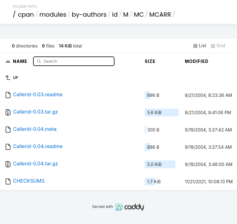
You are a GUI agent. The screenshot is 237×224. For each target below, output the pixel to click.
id (115, 14)
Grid (217, 45)
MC (139, 14)
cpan (26, 14)
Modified (197, 61)
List (199, 45)
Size (150, 61)
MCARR (160, 14)
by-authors (89, 14)
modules (52, 14)
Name (21, 61)
